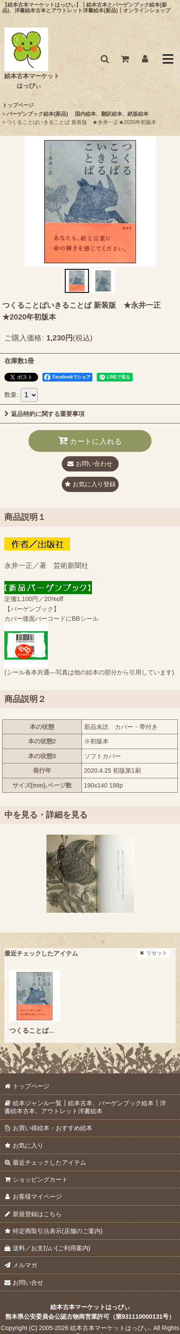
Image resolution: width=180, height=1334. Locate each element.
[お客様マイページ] (145, 59)
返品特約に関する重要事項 (44, 413)
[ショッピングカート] (125, 59)
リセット (153, 953)
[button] (105, 59)
